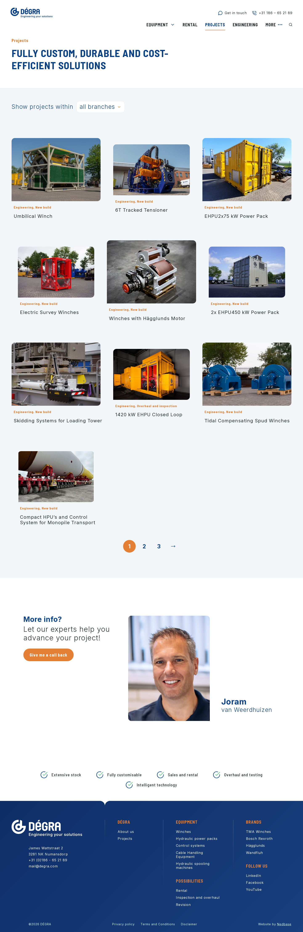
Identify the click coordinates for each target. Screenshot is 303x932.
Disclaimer (189, 924)
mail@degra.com (43, 866)
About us (126, 832)
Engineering (245, 24)
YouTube (254, 889)
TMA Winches (258, 832)
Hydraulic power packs (197, 838)
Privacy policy (123, 924)
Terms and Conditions (158, 924)
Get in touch (236, 13)
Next (173, 546)
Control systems (190, 845)
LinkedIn (253, 876)
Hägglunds (255, 845)
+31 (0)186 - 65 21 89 (48, 860)
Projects (215, 24)
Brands (254, 822)
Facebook (255, 882)
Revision (183, 905)
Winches (183, 832)
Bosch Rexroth (259, 838)
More (271, 24)
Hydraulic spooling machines (193, 866)
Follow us (257, 866)
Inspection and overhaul (198, 897)
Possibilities (189, 881)
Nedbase (284, 924)
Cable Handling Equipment (189, 855)
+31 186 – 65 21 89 (275, 13)
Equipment (157, 24)
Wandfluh (254, 853)
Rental (190, 24)
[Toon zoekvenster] (290, 25)
